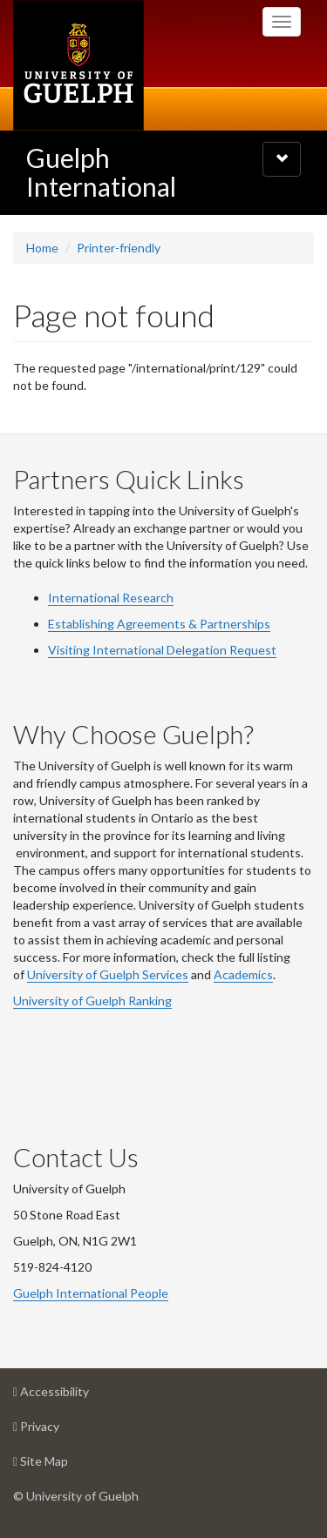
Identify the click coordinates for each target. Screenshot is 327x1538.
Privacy (63, 1430)
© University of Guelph (76, 1495)
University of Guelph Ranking (92, 1000)
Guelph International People (90, 1293)
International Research (111, 597)
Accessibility (78, 1395)
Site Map (68, 1465)
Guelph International (101, 172)
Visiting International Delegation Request (162, 649)
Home (42, 247)
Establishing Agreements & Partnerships (159, 623)
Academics (243, 974)
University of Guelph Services (107, 974)
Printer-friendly (118, 247)
